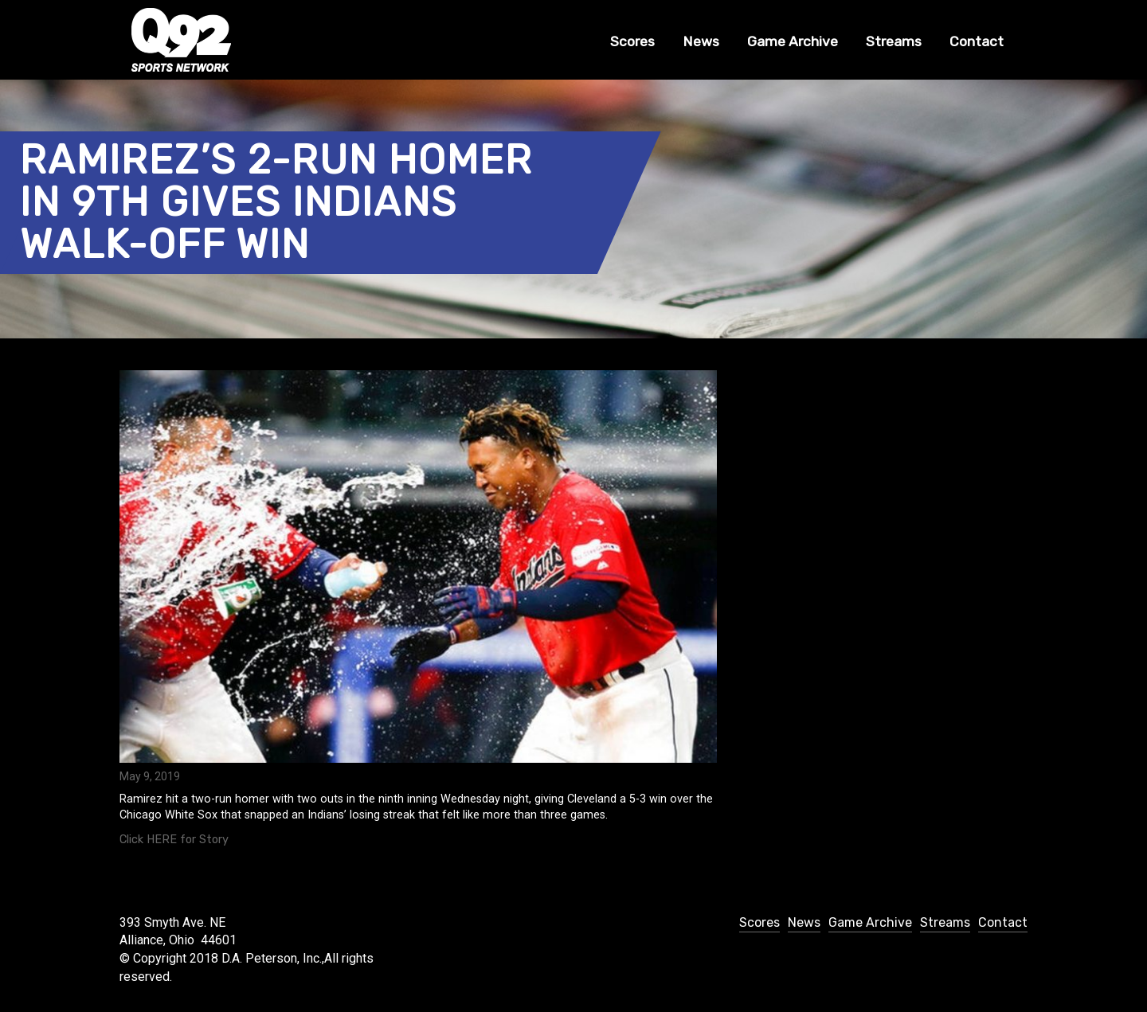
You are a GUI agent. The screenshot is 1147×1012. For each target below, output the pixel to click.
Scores (632, 41)
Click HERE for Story (174, 839)
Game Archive (792, 41)
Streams (894, 41)
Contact (976, 41)
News (701, 41)
